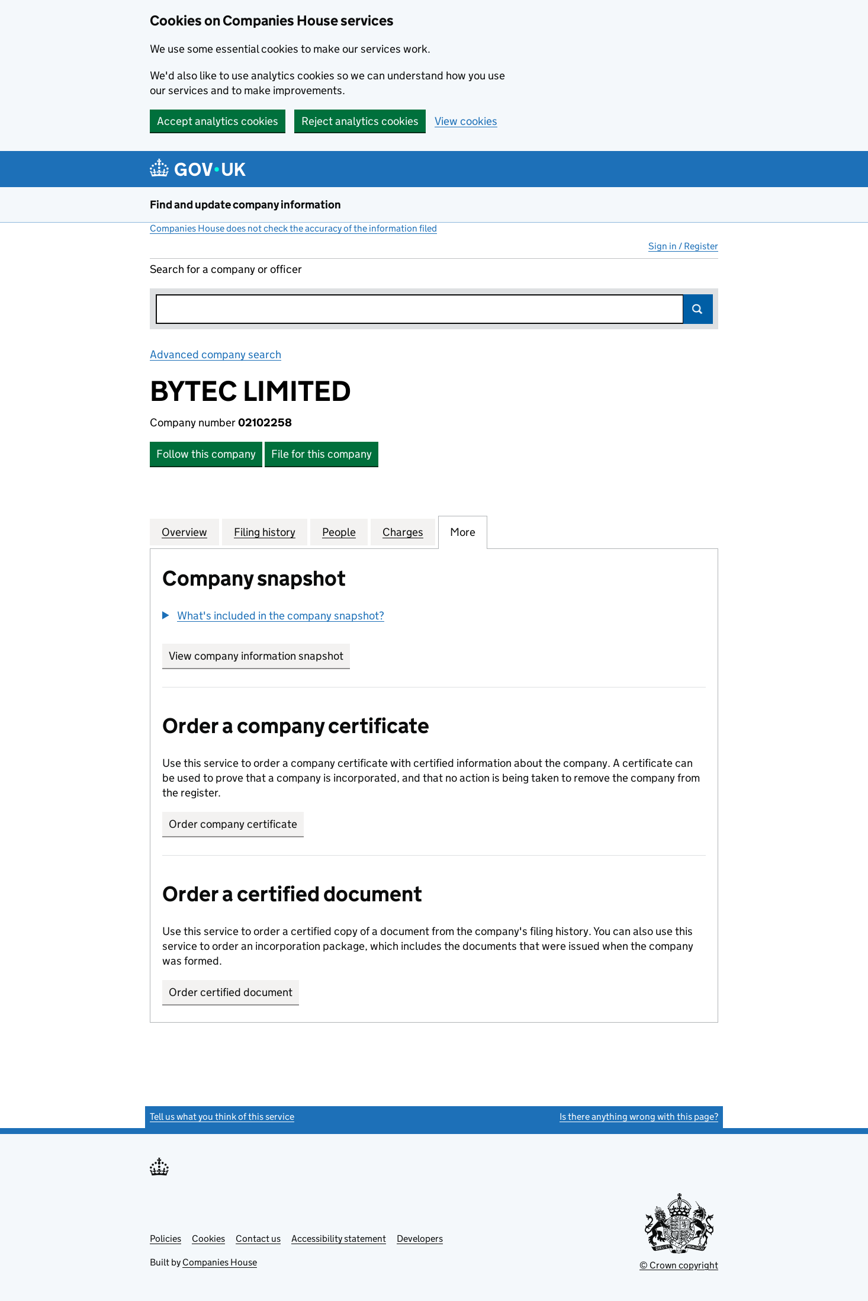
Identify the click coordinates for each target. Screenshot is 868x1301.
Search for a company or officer (226, 269)
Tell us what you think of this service (222, 1116)
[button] (273, 615)
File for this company (321, 454)
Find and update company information (245, 204)
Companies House (219, 1262)
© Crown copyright (678, 1265)
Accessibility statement (338, 1238)
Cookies (208, 1238)
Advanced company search (215, 354)
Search (698, 309)
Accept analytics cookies (217, 121)
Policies (165, 1238)
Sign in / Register (683, 246)
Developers (420, 1238)
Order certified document (230, 992)
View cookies (466, 121)
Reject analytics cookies (360, 121)
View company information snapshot (259, 656)
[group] (434, 617)
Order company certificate (233, 824)
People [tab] (339, 532)
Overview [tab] (184, 532)
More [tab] (462, 532)
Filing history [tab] (264, 532)
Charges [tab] (402, 532)
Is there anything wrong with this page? (639, 1116)
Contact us (258, 1238)
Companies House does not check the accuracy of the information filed (293, 228)
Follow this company (206, 454)
